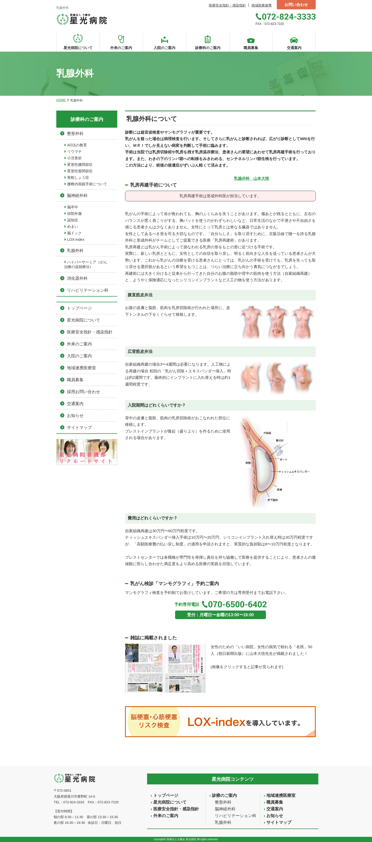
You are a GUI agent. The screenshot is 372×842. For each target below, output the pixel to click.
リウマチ (74, 151)
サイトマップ (79, 427)
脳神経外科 (77, 195)
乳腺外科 (75, 250)
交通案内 (75, 403)
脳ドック (74, 233)
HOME (61, 100)
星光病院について (83, 320)
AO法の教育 (77, 145)
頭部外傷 (74, 213)
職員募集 (75, 380)
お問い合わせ (296, 4)
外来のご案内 (79, 344)
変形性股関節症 (80, 171)
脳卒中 (72, 207)
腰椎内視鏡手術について (87, 184)
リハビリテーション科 (87, 290)
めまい (72, 226)
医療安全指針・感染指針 (227, 5)
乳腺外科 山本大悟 (251, 178)
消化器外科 (77, 278)
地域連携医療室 (81, 368)
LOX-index (75, 239)
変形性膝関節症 (80, 164)
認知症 (72, 220)
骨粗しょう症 (78, 177)
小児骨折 (74, 158)
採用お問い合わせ (83, 391)
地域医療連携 (261, 5)
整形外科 (75, 133)
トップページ (79, 308)
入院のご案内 (79, 356)
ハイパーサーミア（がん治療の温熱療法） (85, 264)
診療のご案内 (224, 795)
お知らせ (75, 415)
